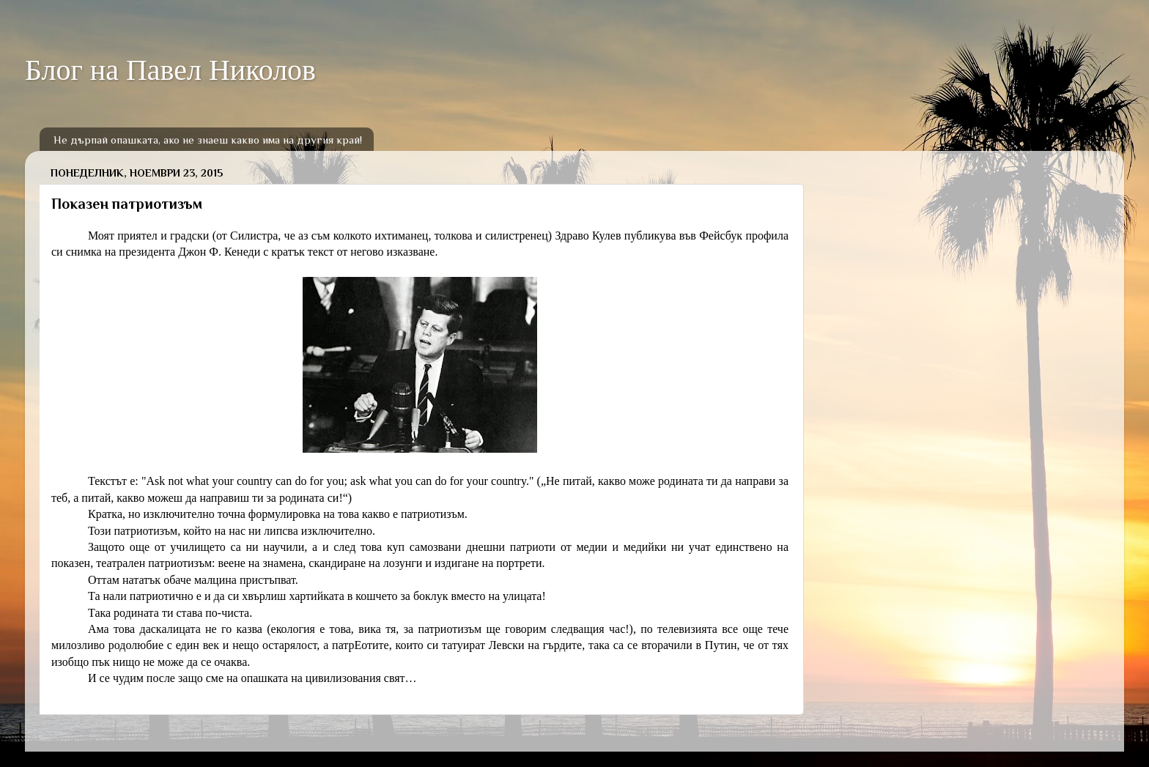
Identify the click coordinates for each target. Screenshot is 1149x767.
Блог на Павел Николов (170, 69)
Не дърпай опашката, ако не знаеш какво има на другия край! (207, 139)
